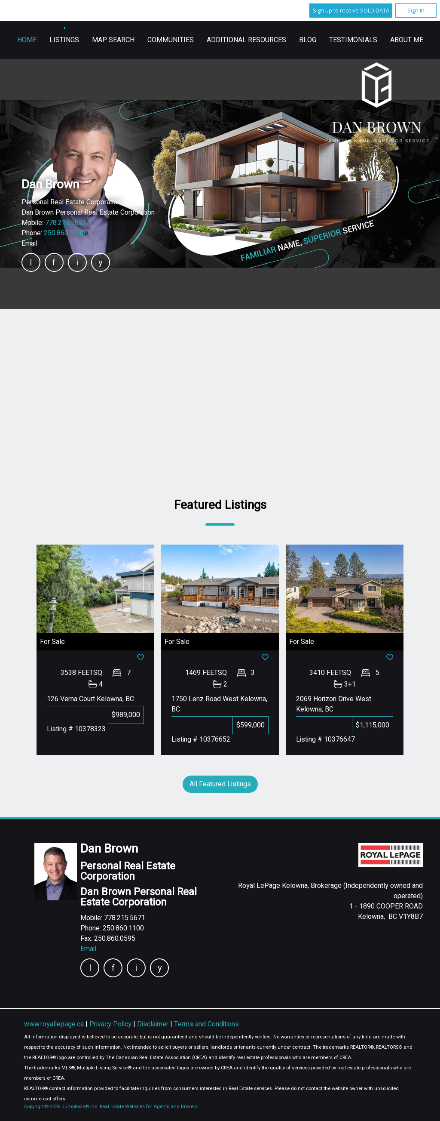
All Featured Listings (220, 784)
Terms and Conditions (206, 1024)
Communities (285, 40)
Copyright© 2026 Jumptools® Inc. (61, 1106)
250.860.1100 (64, 233)
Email (29, 243)
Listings (179, 40)
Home (141, 40)
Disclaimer (153, 1024)
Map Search (228, 40)
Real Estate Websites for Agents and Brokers (149, 1106)
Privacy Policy (111, 1024)
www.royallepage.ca (54, 1024)
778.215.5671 (65, 223)
